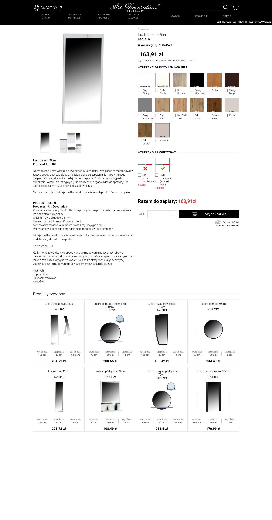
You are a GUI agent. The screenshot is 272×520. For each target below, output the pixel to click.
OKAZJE (227, 16)
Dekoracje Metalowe (74, 16)
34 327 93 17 (51, 8)
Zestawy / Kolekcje (133, 16)
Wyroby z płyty (46, 16)
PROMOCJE (201, 16)
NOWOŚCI (175, 16)
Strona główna (144, 29)
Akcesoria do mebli (104, 16)
